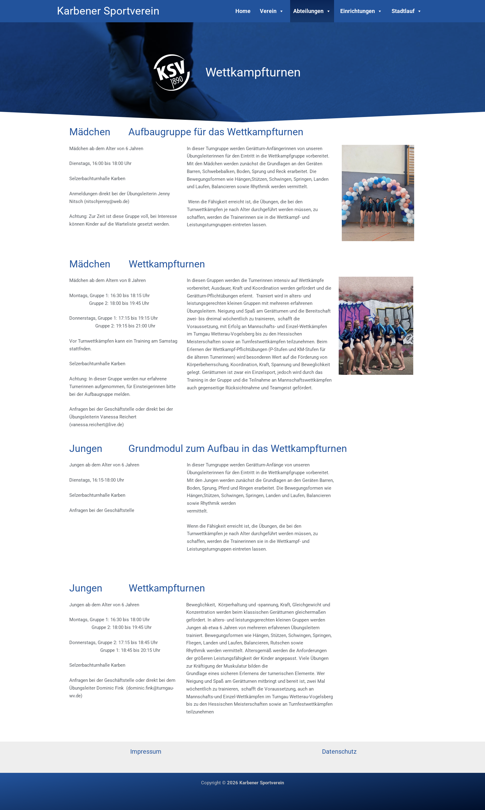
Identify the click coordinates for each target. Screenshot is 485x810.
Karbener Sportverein (108, 11)
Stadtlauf (407, 11)
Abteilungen (312, 11)
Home (243, 11)
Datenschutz (339, 751)
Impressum (145, 751)
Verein (272, 11)
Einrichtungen (361, 11)
